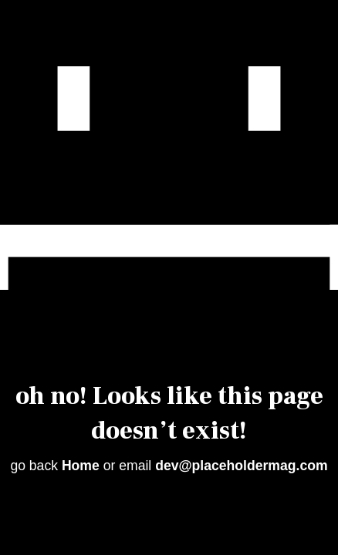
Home (81, 465)
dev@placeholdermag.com (241, 465)
